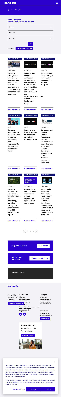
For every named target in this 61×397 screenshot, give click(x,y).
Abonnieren (45, 319)
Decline (48, 389)
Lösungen (43, 295)
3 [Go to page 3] (33, 231)
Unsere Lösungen (28, 335)
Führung (22, 297)
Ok (30, 44)
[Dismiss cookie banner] (54, 362)
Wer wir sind (23, 295)
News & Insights (45, 299)
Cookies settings (19, 389)
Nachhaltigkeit (24, 299)
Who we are (43, 246)
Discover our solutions (39, 258)
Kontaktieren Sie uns (16, 303)
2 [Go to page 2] (30, 231)
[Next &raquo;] (36, 231)
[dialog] (30, 376)
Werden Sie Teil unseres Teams (45, 303)
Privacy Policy (20, 377)
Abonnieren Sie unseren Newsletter (46, 314)
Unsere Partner (24, 302)
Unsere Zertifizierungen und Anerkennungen (29, 308)
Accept (33, 389)
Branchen (43, 297)
